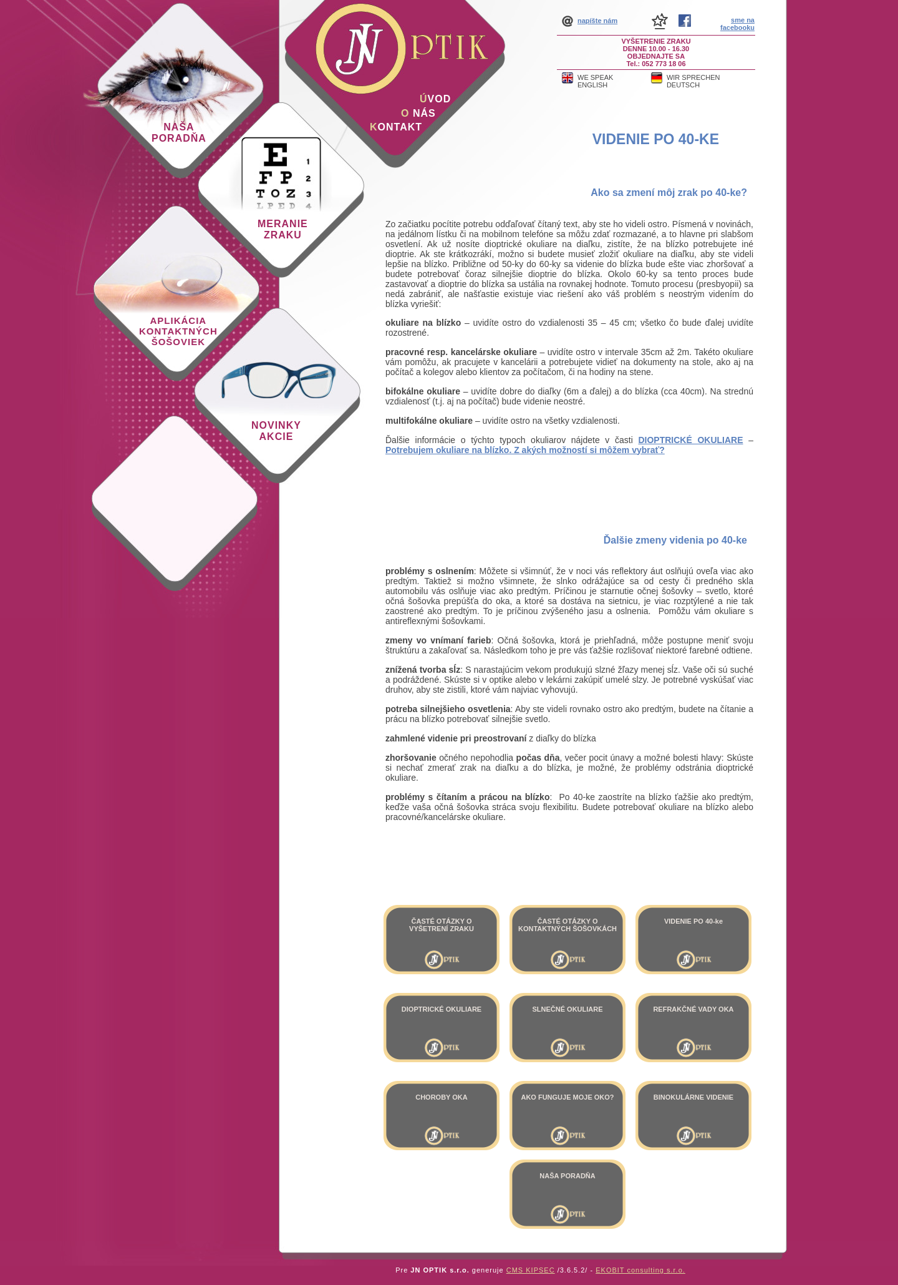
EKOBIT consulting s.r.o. (640, 1270)
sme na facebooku (737, 23)
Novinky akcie (276, 431)
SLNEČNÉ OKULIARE (567, 1009)
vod (435, 99)
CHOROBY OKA (441, 1097)
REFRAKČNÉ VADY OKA (693, 1009)
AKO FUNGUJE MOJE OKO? (567, 1097)
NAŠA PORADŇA (567, 1176)
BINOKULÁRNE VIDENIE (693, 1097)
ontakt (396, 127)
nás (418, 113)
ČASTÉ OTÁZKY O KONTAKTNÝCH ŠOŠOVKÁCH (567, 924)
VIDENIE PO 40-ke (655, 139)
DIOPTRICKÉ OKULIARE (441, 1009)
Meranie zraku (283, 229)
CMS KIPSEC (530, 1270)
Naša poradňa (179, 133)
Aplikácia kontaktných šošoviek (178, 331)
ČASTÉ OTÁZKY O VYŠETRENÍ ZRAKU (441, 924)
